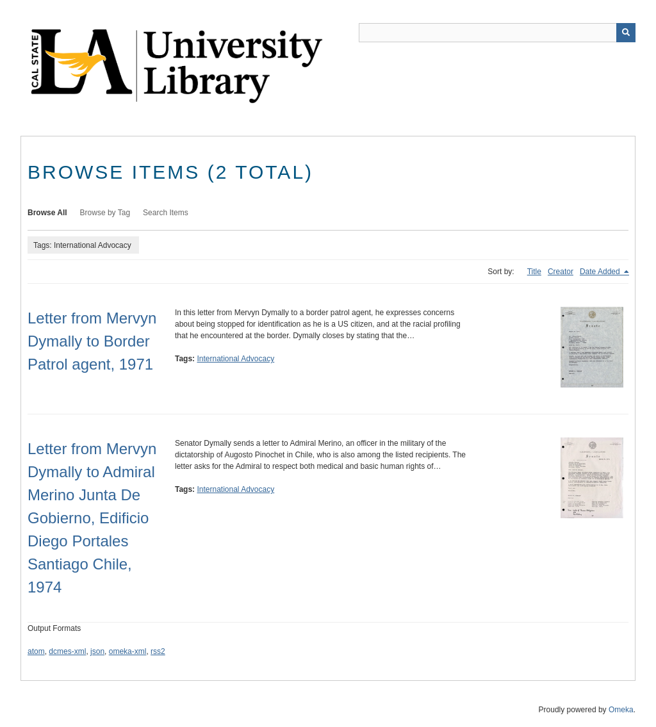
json (97, 651)
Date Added (601, 271)
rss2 (158, 651)
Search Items (165, 212)
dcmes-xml (67, 651)
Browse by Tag (105, 212)
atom (36, 651)
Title (534, 271)
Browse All (47, 212)
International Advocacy (235, 358)
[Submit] (626, 32)
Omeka (621, 709)
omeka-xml (128, 651)
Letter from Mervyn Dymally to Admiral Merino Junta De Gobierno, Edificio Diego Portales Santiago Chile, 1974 (92, 518)
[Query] (497, 32)
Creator (560, 271)
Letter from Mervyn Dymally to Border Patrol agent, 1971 (92, 341)
